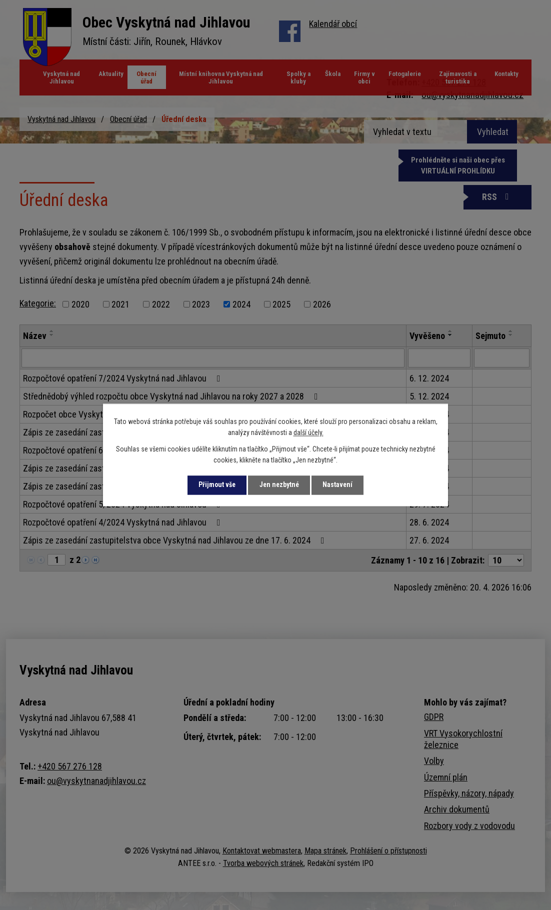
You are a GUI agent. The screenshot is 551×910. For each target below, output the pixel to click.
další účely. (309, 433)
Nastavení (339, 485)
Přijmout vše (215, 485)
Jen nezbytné (279, 485)
